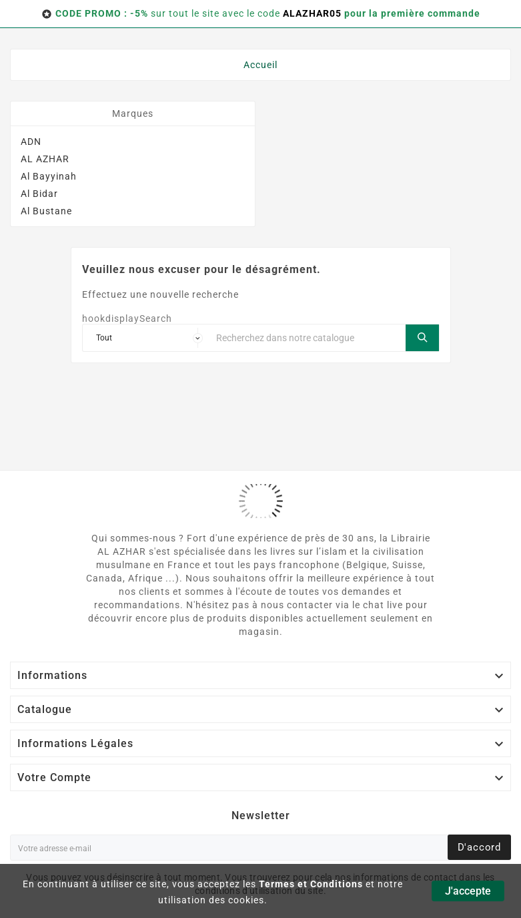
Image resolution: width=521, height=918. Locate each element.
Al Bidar (39, 193)
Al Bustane (46, 211)
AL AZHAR (45, 159)
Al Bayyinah (49, 176)
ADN (31, 141)
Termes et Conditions (311, 884)
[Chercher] (307, 337)
